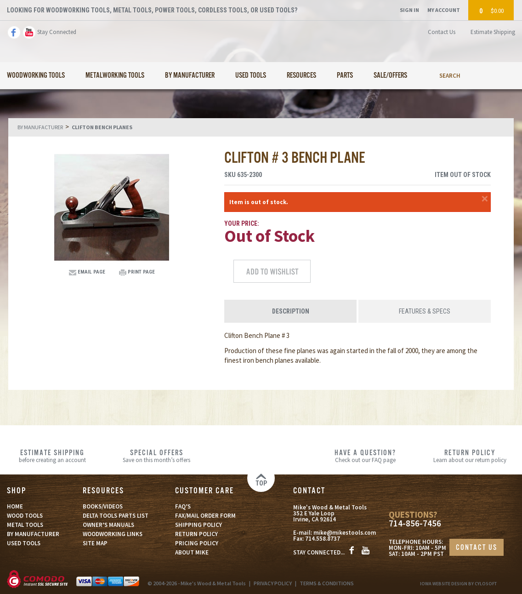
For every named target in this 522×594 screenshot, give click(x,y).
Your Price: (241, 223)
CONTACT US (476, 548)
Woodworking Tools (36, 75)
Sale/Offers (390, 75)
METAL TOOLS (25, 525)
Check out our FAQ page (365, 455)
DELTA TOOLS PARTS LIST (115, 516)
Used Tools (250, 75)
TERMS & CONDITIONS (327, 583)
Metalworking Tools (114, 75)
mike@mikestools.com (344, 533)
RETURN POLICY (196, 534)
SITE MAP (95, 543)
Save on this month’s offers (156, 455)
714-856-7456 (415, 523)
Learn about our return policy (470, 455)
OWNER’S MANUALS (108, 525)
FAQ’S (183, 506)
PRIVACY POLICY (273, 583)
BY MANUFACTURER (33, 534)
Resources (301, 75)
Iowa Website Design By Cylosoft (458, 584)
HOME (15, 506)
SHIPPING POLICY (198, 525)
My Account (443, 9)
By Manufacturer (190, 75)
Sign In (409, 9)
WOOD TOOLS (25, 516)
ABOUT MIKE (192, 552)
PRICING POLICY (196, 543)
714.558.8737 (322, 539)
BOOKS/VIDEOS (103, 506)
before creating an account (52, 455)
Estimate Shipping (493, 32)
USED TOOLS (23, 543)
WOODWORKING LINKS (112, 534)
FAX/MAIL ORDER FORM (205, 516)
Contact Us (441, 32)
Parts (345, 75)
